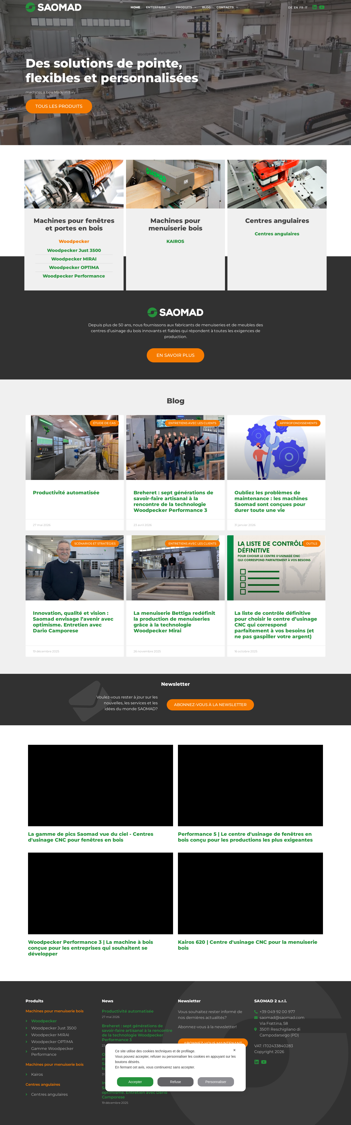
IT (306, 7)
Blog (206, 7)
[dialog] (175, 1067)
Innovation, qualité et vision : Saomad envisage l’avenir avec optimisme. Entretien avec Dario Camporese (73, 622)
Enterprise (158, 7)
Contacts (227, 7)
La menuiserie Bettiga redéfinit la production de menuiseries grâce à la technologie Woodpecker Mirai (174, 622)
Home (135, 7)
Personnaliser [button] (215, 1082)
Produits (186, 7)
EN (296, 7)
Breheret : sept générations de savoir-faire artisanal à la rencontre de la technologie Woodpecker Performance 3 (173, 501)
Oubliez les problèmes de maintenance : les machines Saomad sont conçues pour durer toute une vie (271, 501)
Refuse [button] (175, 1082)
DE (290, 7)
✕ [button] (234, 1050)
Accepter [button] (135, 1082)
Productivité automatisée (66, 493)
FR (301, 7)
